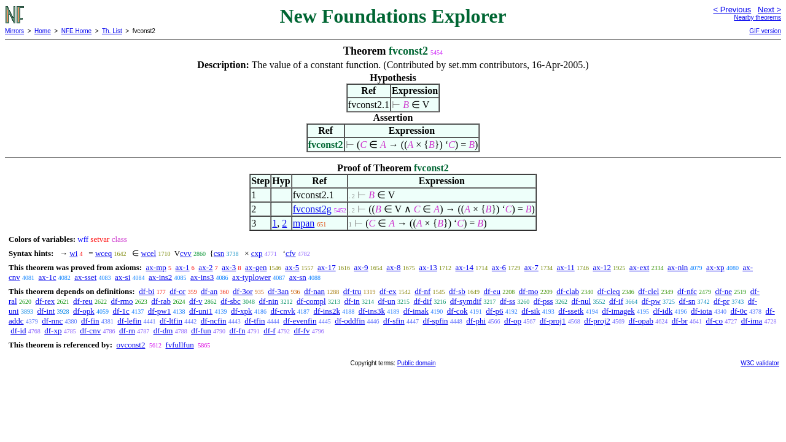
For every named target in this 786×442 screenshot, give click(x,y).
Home (42, 31)
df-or (177, 291)
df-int (46, 311)
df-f (269, 330)
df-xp (52, 330)
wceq (103, 253)
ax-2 (205, 267)
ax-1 (183, 267)
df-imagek (618, 311)
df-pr (722, 301)
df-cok (457, 311)
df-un (386, 301)
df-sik (530, 311)
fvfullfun (179, 344)
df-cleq (608, 291)
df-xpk (241, 311)
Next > (769, 9)
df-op (512, 320)
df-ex (387, 291)
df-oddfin (350, 320)
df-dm (163, 330)
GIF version (765, 31)
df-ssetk (570, 311)
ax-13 (428, 267)
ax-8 (393, 267)
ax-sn (297, 277)
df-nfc (687, 291)
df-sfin (394, 320)
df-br (680, 320)
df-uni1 (200, 311)
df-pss (543, 301)
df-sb (457, 291)
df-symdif (465, 301)
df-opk (84, 311)
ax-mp (156, 267)
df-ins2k (327, 311)
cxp (257, 253)
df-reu (83, 301)
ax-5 (292, 267)
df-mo (529, 291)
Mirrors (14, 31)
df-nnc (52, 320)
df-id (18, 330)
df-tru (352, 291)
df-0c (738, 311)
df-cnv (90, 330)
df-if (616, 301)
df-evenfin (299, 320)
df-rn (127, 330)
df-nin (269, 301)
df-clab (567, 291)
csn (219, 253)
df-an (209, 291)
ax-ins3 (202, 277)
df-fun (201, 330)
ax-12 (602, 267)
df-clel (648, 291)
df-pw (651, 301)
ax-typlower (251, 277)
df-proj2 (597, 320)
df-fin (90, 320)
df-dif (422, 301)
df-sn (687, 301)
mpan (304, 223)
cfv (291, 253)
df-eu (492, 291)
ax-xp (715, 267)
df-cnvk (282, 311)
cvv (186, 253)
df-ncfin (214, 320)
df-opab (641, 320)
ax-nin (677, 267)
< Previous (732, 9)
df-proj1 (553, 320)
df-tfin (254, 320)
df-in (351, 301)
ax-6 (499, 267)
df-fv (301, 330)
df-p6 (494, 311)
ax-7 (531, 267)
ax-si (122, 277)
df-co (714, 320)
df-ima (752, 320)
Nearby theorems (757, 17)
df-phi (476, 320)
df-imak (416, 311)
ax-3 (229, 267)
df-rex (45, 301)
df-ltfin (171, 320)
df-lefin (129, 320)
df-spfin (435, 320)
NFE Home (76, 31)
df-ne (723, 291)
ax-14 (465, 267)
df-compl (311, 301)
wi (73, 253)
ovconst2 (130, 344)
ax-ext (639, 267)
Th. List (112, 31)
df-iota (701, 311)
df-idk (662, 311)
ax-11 (566, 267)
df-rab (161, 301)
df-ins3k (372, 311)
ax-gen (256, 267)
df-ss (507, 301)
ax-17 (326, 267)
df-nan (314, 291)
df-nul (581, 301)
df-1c (120, 311)
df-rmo (122, 301)
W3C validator (760, 363)
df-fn (237, 330)
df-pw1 (159, 311)
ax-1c (47, 277)
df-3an (278, 291)
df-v (196, 301)
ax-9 (361, 267)
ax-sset (85, 277)
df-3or (243, 291)
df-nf (422, 291)
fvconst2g (312, 209)
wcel (149, 253)
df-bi (146, 291)
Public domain (416, 363)
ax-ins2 (160, 277)
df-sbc (230, 301)
